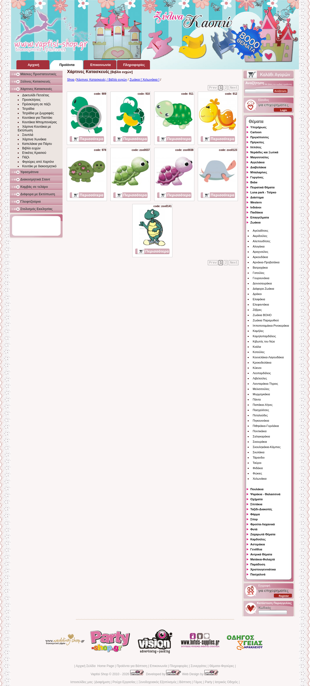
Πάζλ (25, 157)
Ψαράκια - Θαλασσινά (265, 494)
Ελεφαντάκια (261, 304)
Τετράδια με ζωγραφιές (38, 113)
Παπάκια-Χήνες (263, 404)
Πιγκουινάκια (261, 420)
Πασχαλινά (257, 574)
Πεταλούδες (260, 415)
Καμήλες (258, 330)
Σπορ (254, 519)
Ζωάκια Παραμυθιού (266, 320)
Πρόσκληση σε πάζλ (36, 104)
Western (256, 202)
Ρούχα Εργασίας (124, 682)
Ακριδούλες (260, 235)
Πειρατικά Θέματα (262, 187)
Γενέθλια (256, 549)
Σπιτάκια (256, 504)
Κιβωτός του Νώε (264, 341)
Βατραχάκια (260, 267)
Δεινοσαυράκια (262, 283)
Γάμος (198, 682)
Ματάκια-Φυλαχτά (262, 559)
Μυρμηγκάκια (261, 394)
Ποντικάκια (259, 431)
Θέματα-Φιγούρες (221, 666)
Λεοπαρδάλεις (262, 373)
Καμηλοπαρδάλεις (264, 336)
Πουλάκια (257, 489)
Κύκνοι (257, 367)
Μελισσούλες (261, 388)
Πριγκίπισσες (259, 137)
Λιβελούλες (260, 378)
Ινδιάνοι (255, 207)
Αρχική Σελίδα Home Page (95, 666)
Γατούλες (258, 272)
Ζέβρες (257, 309)
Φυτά (253, 529)
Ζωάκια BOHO (262, 315)
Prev (213, 88)
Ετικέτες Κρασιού (34, 153)
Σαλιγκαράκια (261, 436)
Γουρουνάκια (261, 278)
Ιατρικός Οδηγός (226, 682)
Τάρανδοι (259, 457)
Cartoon (255, 132)
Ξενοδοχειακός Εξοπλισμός (157, 682)
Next (234, 88)
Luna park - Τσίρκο (263, 192)
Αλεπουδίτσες (261, 241)
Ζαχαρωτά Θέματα (262, 534)
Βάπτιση (185, 682)
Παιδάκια (256, 212)
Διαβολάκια (258, 167)
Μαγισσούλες (259, 157)
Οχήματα (256, 499)
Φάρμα (255, 514)
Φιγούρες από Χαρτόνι (38, 162)
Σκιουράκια (260, 441)
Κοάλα (257, 346)
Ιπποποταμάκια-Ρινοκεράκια (271, 325)
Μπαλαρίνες (258, 172)
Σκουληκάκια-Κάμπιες (267, 447)
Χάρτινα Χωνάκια (34, 139)
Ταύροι (257, 462)
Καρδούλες (258, 539)
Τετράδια (28, 109)
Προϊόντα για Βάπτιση (132, 666)
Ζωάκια (255, 222)
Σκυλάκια (258, 452)
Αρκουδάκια (260, 257)
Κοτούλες (259, 352)
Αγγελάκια (257, 162)
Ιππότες (255, 147)
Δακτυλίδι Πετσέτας (35, 95)
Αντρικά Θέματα (261, 554)
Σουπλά (27, 135)
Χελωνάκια (259, 478)
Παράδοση (257, 564)
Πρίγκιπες (257, 142)
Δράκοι (257, 294)
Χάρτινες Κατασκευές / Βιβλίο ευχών (101, 80)
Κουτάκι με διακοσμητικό (39, 166)
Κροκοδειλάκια (262, 362)
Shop (70, 80)
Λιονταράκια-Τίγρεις (265, 383)
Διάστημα (257, 197)
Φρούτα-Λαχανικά (262, 524)
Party (208, 682)
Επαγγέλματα (259, 217)
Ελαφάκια (259, 299)
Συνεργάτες (199, 666)
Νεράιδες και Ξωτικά (264, 152)
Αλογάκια (259, 246)
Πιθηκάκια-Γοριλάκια (266, 425)
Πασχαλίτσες (261, 410)
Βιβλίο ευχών (31, 148)
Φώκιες (257, 473)
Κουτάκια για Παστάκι (37, 118)
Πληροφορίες (179, 666)
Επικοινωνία (158, 666)
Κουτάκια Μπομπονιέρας (39, 122)
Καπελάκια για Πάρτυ (37, 144)
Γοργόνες (257, 177)
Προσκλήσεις (31, 100)
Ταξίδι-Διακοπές (261, 509)
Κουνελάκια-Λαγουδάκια (268, 357)
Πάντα (257, 399)
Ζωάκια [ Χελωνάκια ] (144, 80)
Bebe (253, 182)
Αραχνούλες (260, 251)
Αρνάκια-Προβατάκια (266, 262)
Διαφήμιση (102, 682)
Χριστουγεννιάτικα (263, 569)
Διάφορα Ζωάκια (263, 288)
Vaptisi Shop (99, 674)
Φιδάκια (258, 468)
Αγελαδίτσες (260, 230)
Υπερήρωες (258, 127)
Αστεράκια (257, 544)
